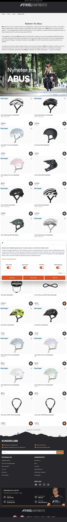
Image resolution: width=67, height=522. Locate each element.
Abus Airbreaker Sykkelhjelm (8, 205)
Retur (35, 463)
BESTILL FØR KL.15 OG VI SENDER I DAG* (34, 0)
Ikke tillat (12, 277)
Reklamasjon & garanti (40, 472)
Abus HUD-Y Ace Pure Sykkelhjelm (9, 145)
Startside (3, 14)
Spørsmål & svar (38, 469)
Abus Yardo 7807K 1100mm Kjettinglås (10, 414)
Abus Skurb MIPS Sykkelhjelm (42, 145)
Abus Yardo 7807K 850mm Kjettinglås (44, 414)
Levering (36, 466)
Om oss (4, 469)
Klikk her (40, 497)
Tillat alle (55, 277)
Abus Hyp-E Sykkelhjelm (7, 295)
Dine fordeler (5, 475)
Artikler (8, 14)
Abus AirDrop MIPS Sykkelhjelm (42, 175)
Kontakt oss (37, 460)
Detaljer (60, 273)
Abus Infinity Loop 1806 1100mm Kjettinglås (45, 295)
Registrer (59, 452)
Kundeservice (11, 502)
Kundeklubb (37, 475)
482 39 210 (10, 497)
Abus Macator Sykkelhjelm (7, 324)
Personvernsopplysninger (9, 259)
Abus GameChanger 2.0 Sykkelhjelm (10, 115)
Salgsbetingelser (6, 460)
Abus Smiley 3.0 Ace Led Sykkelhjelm (10, 175)
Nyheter (13, 14)
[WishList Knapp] (31, 98)
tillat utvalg (33, 277)
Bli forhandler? (5, 466)
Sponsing (4, 472)
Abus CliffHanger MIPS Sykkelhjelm (10, 235)
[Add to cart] (30, 123)
